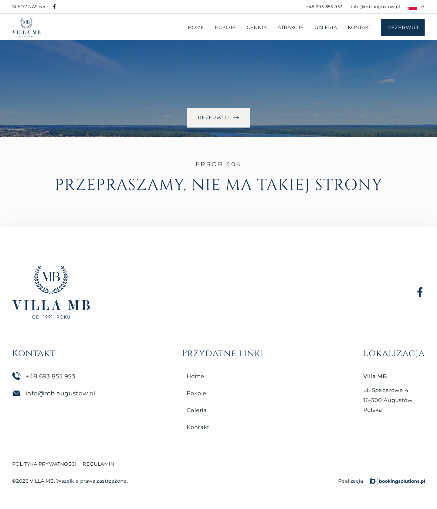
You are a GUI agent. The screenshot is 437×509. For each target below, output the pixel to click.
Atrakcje (290, 27)
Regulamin (98, 464)
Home (196, 27)
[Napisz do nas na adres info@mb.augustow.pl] (375, 7)
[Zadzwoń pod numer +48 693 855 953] (324, 7)
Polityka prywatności (44, 464)
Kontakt (359, 27)
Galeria (325, 27)
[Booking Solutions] (397, 481)
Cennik (257, 27)
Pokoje (225, 27)
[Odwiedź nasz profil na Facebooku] (54, 6)
